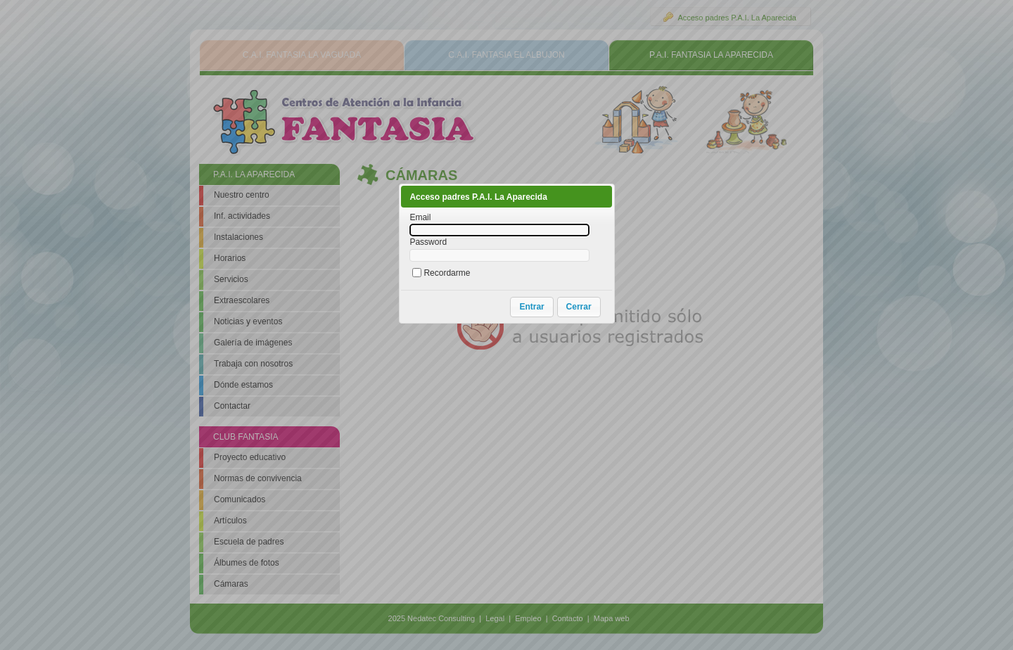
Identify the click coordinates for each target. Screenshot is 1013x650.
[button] (531, 307)
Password (428, 242)
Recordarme (446, 273)
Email (420, 217)
